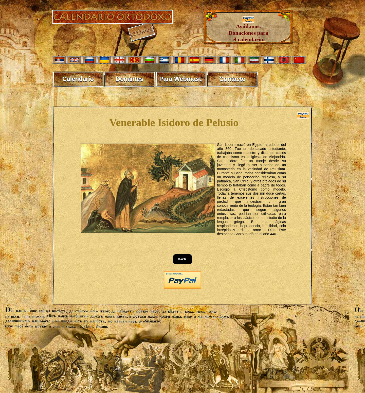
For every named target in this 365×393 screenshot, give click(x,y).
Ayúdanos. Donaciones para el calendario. (248, 30)
